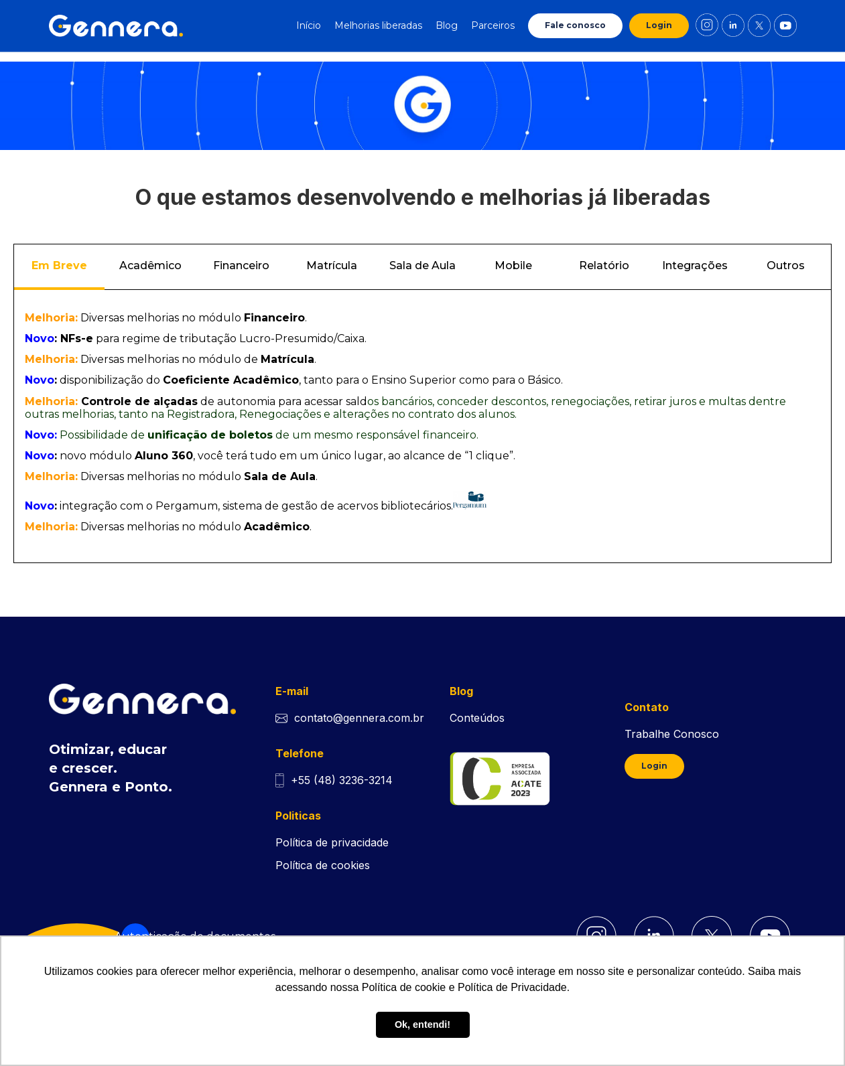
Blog (447, 25)
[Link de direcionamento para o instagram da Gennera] (707, 25)
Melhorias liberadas (378, 25)
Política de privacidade (332, 842)
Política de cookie (404, 987)
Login (659, 25)
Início (308, 25)
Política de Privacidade (512, 987)
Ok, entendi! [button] (422, 1024)
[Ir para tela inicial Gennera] (116, 26)
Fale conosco (575, 25)
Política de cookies (322, 865)
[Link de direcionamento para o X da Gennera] (759, 25)
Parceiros (493, 25)
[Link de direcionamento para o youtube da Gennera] (785, 25)
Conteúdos (477, 718)
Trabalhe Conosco (672, 734)
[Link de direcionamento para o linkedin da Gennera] (733, 25)
